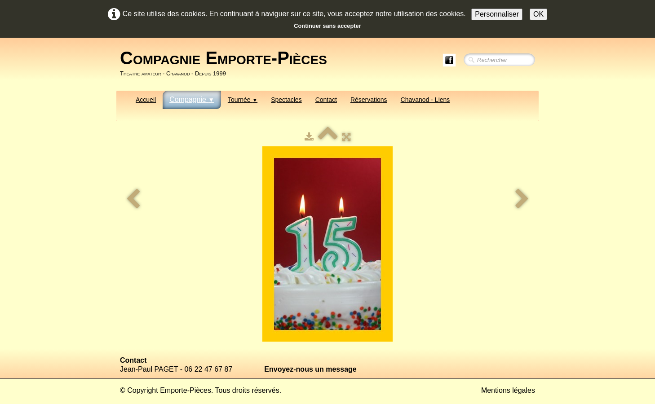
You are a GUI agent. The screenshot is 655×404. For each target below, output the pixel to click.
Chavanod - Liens (425, 99)
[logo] (227, 63)
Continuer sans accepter (327, 25)
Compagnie (191, 99)
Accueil (146, 99)
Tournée (242, 99)
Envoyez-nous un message (310, 369)
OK (538, 14)
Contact (326, 99)
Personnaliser (497, 14)
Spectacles (286, 99)
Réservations (368, 99)
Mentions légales (508, 390)
